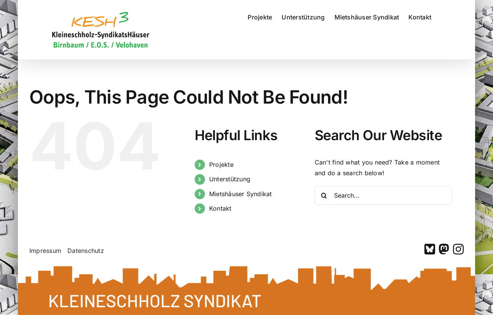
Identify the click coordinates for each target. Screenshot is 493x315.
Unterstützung (229, 179)
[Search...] (383, 195)
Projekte (221, 164)
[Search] (324, 195)
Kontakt (220, 208)
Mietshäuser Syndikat (240, 194)
